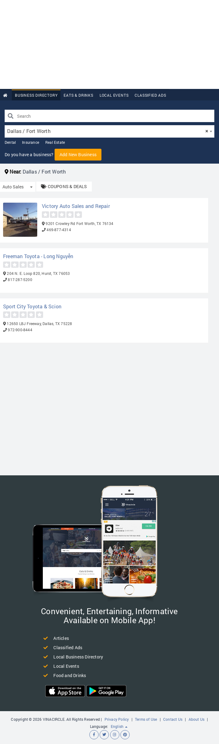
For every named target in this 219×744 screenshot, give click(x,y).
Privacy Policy (117, 719)
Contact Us (172, 719)
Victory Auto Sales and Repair (76, 206)
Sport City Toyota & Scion (32, 306)
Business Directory (36, 95)
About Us (197, 719)
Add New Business (78, 154)
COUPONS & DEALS (64, 186)
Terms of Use (146, 719)
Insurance (30, 142)
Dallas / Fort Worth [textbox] (107, 131)
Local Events (114, 95)
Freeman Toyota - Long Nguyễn (38, 256)
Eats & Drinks (78, 95)
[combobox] (109, 131)
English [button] (119, 726)
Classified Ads (150, 95)
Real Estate (55, 142)
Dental (10, 142)
